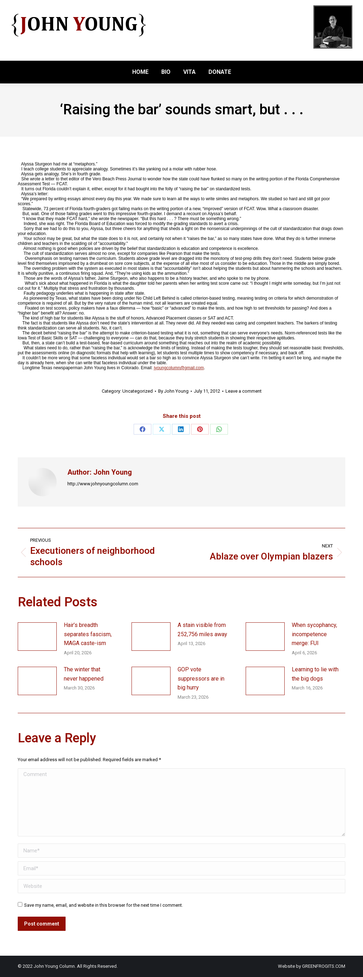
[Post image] (37, 636)
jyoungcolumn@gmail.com (179, 367)
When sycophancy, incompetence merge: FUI (314, 634)
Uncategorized (137, 391)
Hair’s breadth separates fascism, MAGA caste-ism (88, 634)
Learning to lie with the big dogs (315, 674)
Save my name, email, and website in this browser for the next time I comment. (103, 905)
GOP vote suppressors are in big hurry (201, 678)
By (173, 391)
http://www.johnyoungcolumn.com (102, 483)
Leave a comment (243, 391)
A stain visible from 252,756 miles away (202, 630)
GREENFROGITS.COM (323, 966)
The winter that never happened (84, 674)
